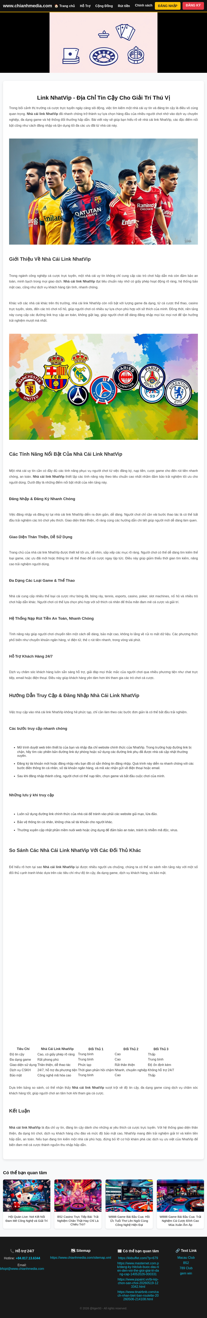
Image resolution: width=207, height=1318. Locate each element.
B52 (186, 1263)
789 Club (186, 1268)
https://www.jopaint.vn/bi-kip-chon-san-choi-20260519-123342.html (138, 1283)
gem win (186, 1273)
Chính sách (143, 5)
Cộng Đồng (104, 6)
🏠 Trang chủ (64, 6)
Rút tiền (124, 6)
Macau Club (186, 1257)
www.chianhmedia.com (27, 5)
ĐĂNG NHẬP (167, 6)
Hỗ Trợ (85, 6)
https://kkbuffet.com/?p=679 (138, 1258)
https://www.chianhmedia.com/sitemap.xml (80, 1257)
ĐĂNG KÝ (193, 5)
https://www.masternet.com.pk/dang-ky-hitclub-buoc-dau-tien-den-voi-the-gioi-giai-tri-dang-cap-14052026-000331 (138, 1269)
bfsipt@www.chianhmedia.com (22, 1268)
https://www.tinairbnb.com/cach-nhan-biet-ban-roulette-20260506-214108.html (138, 1295)
